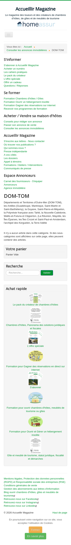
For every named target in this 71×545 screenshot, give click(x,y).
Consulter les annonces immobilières (24, 128)
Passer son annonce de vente (20, 125)
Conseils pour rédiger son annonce (23, 121)
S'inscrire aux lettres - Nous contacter (24, 141)
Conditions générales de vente (20, 485)
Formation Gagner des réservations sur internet (29, 105)
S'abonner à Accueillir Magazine (21, 65)
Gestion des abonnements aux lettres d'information (31, 488)
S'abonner (35, 387)
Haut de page (59, 512)
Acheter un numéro (14, 68)
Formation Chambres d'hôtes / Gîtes (23, 98)
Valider (47, 272)
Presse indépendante (15, 151)
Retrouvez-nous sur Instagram (21, 502)
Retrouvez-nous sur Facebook (21, 499)
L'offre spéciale (12, 78)
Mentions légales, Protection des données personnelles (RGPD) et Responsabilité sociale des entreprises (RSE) (34, 480)
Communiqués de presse (17, 168)
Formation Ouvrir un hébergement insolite (26, 101)
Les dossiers (11, 158)
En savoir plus (35, 536)
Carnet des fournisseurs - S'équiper (23, 181)
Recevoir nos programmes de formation (25, 108)
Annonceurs (10, 184)
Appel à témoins (12, 161)
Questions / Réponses (16, 85)
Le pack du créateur (15, 75)
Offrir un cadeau (12, 82)
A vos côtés (10, 154)
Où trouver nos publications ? (20, 144)
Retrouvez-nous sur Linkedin (20, 505)
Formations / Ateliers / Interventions (23, 165)
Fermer (35, 529)
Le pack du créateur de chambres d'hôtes (35, 304)
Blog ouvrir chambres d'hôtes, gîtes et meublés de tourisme (31, 494)
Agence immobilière (14, 188)
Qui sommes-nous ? (15, 148)
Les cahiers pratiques (15, 72)
